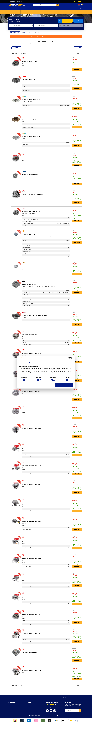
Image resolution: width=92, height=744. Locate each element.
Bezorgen (10, 728)
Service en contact (31, 724)
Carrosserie (39, 12)
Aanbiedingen (77, 244)
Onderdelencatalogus (14, 32)
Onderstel (26, 12)
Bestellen (9, 724)
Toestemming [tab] (27, 362)
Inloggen (80, 8)
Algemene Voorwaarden (49, 735)
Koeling (52, 12)
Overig (77, 12)
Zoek (78, 20)
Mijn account (10, 732)
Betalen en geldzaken (12, 726)
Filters (33, 47)
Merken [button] (12, 51)
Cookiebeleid (29, 730)
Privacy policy (30, 728)
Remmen (64, 12)
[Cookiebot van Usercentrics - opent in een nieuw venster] (67, 358)
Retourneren (10, 730)
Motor (13, 12)
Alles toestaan (64, 385)
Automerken (24, 8)
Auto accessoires (48, 8)
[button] (13, 66)
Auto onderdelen (13, 8)
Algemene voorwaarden (31, 726)
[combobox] (22, 25)
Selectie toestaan (46, 385)
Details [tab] (46, 362)
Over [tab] (65, 362)
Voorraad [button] (13, 70)
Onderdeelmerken (35, 8)
